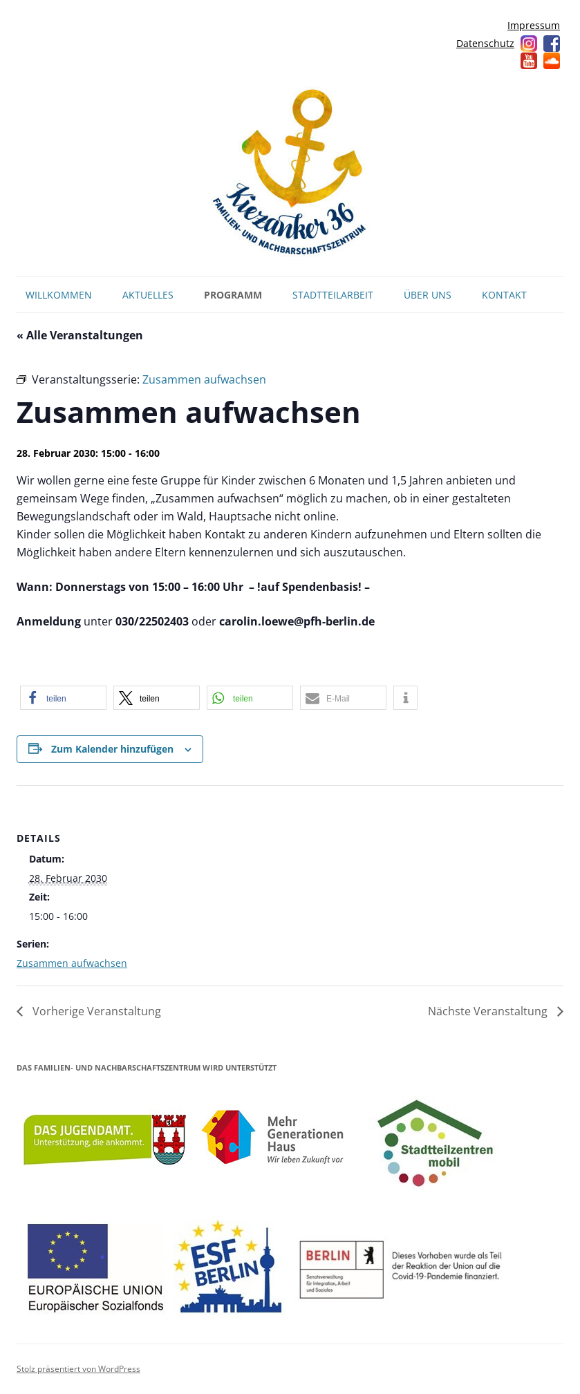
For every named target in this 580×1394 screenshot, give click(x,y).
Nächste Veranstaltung (489, 1011)
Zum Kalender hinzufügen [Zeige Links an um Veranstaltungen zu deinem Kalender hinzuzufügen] (112, 748)
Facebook (551, 43)
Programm (233, 294)
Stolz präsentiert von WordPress (78, 1369)
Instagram (529, 43)
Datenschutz (485, 43)
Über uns (427, 294)
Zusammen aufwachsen (72, 963)
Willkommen (59, 294)
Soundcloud (551, 61)
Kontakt (504, 294)
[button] (63, 698)
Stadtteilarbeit (332, 294)
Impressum (533, 25)
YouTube (529, 61)
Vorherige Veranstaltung (95, 1011)
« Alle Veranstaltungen (80, 335)
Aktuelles (148, 294)
